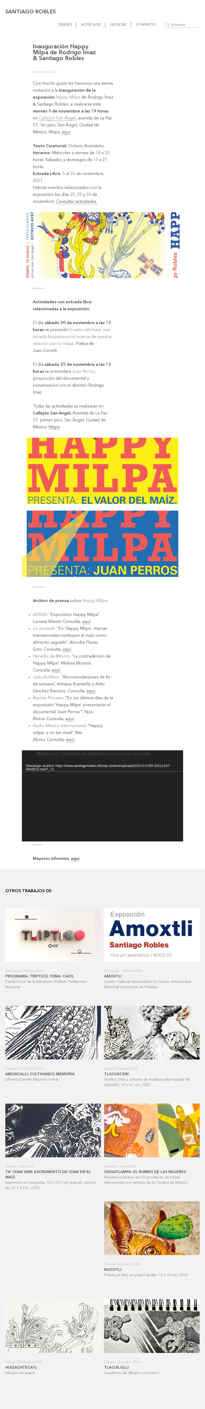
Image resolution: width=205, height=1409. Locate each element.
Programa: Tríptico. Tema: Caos (39, 976)
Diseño (65, 24)
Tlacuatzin (116, 1074)
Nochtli (112, 1270)
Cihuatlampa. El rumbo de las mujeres (145, 1172)
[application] (102, 795)
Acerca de (91, 24)
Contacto (146, 24)
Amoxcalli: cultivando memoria (40, 1074)
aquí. (66, 132)
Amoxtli (113, 976)
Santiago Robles (30, 12)
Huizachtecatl (21, 1367)
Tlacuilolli (116, 1367)
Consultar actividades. (76, 202)
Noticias (118, 24)
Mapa (54, 427)
